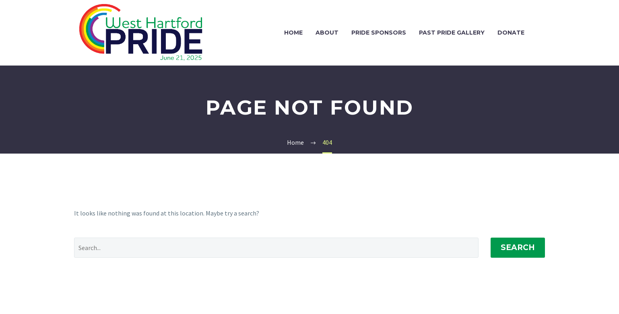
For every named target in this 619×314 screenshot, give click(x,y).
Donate (510, 32)
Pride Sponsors (378, 32)
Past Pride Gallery (452, 32)
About (327, 32)
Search (518, 247)
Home (293, 32)
